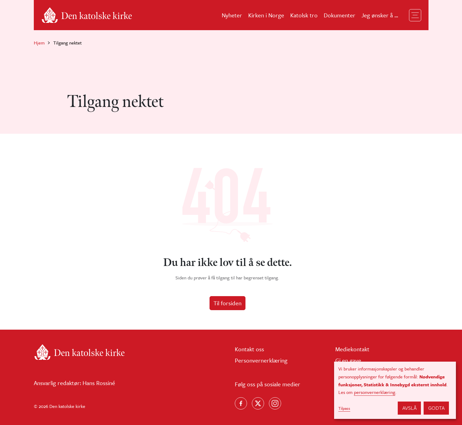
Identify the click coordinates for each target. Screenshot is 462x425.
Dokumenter (339, 15)
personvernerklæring (374, 392)
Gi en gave (348, 360)
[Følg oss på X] (258, 403)
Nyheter (232, 15)
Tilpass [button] (344, 408)
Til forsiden (227, 303)
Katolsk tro (304, 15)
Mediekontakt (352, 349)
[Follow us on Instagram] (275, 403)
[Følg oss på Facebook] (241, 403)
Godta (436, 408)
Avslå (409, 408)
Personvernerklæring (261, 360)
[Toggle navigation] (415, 15)
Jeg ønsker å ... (379, 15)
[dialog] (395, 390)
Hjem (39, 42)
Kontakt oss (249, 349)
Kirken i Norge (266, 15)
